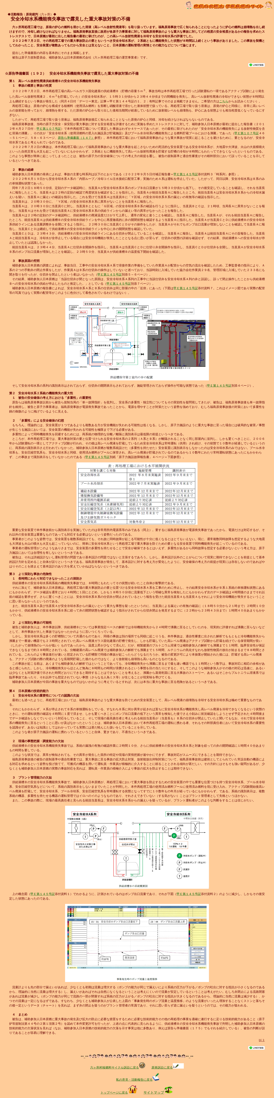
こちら (223, 101)
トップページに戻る (118, 1092)
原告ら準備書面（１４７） (76, 137)
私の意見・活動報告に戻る (138, 1079)
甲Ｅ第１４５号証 (186, 174)
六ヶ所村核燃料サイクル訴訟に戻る (117, 1067)
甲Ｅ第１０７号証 (49, 128)
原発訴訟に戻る (167, 1067)
